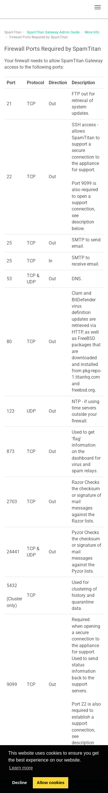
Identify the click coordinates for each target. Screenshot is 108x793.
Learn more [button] (21, 767)
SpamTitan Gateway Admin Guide (53, 32)
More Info (92, 32)
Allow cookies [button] (51, 782)
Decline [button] (19, 782)
